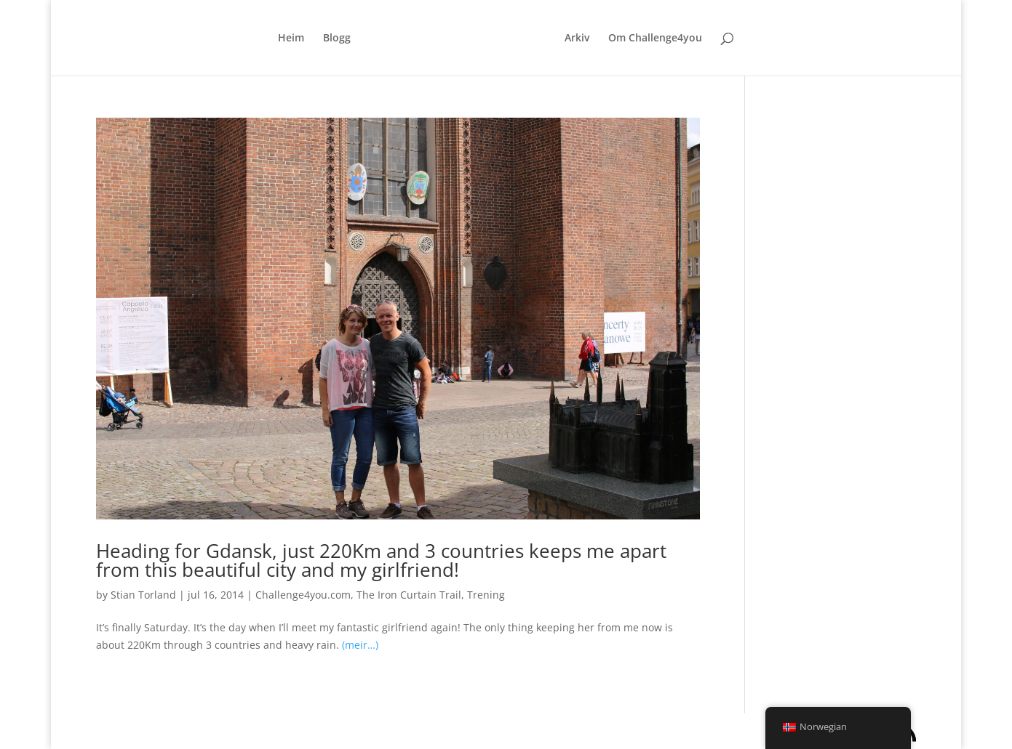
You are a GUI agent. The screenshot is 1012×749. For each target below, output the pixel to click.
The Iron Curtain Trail (408, 595)
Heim (291, 38)
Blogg (337, 38)
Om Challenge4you (655, 38)
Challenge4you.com (303, 595)
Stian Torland (143, 595)
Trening (486, 595)
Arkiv (577, 38)
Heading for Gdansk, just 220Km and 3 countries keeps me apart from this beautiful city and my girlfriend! (381, 560)
